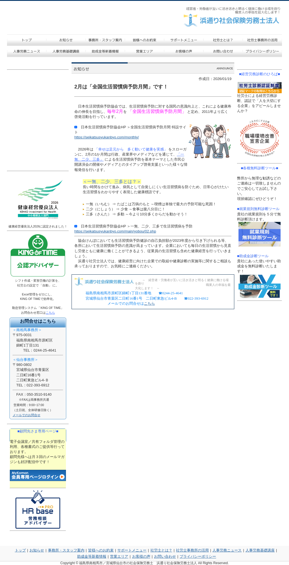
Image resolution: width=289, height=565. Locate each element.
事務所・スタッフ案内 (66, 550)
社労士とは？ (161, 550)
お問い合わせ (165, 556)
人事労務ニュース (227, 550)
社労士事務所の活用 (192, 550)
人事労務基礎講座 (260, 550)
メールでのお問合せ (26, 415)
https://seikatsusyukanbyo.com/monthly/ (106, 137)
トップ (20, 550)
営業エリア (119, 556)
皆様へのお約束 (101, 550)
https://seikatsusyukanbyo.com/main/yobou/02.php (115, 231)
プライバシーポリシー (198, 556)
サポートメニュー (131, 550)
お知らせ (36, 550)
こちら (149, 303)
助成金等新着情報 (91, 556)
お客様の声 (141, 556)
